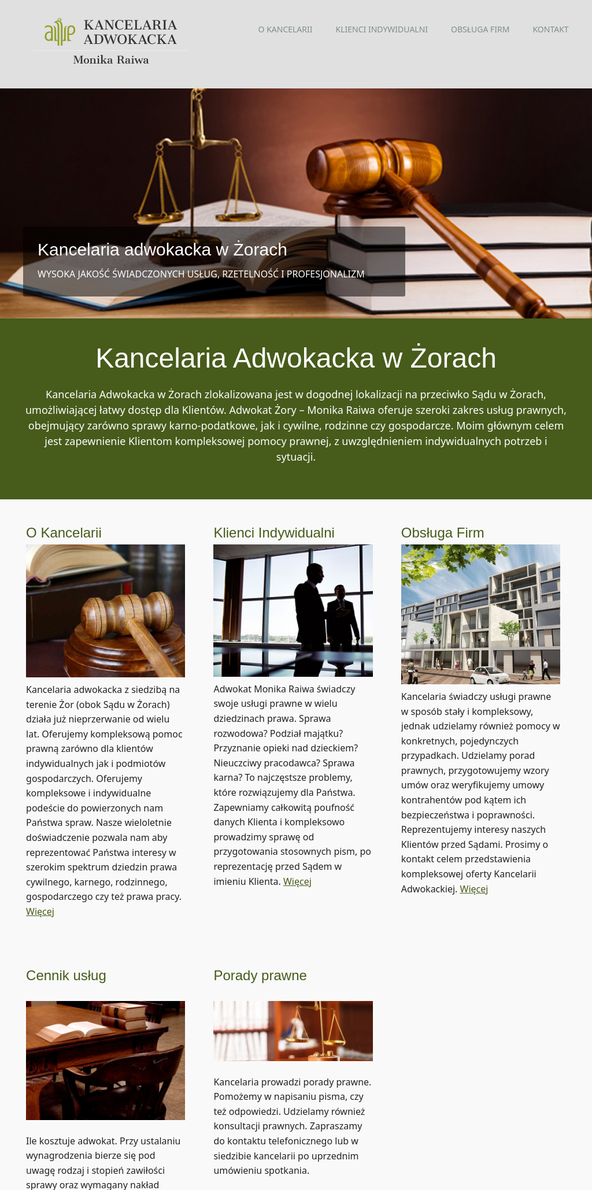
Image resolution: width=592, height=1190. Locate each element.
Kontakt (550, 29)
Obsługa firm (480, 29)
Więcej (40, 894)
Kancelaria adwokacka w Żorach (162, 249)
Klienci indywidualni (382, 29)
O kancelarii (285, 29)
